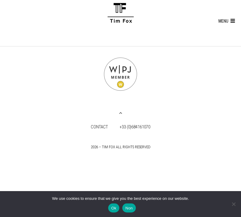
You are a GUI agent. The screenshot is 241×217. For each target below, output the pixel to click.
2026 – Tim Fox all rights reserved (121, 147)
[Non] (233, 204)
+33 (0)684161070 (135, 127)
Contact (99, 127)
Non (129, 208)
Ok (113, 208)
